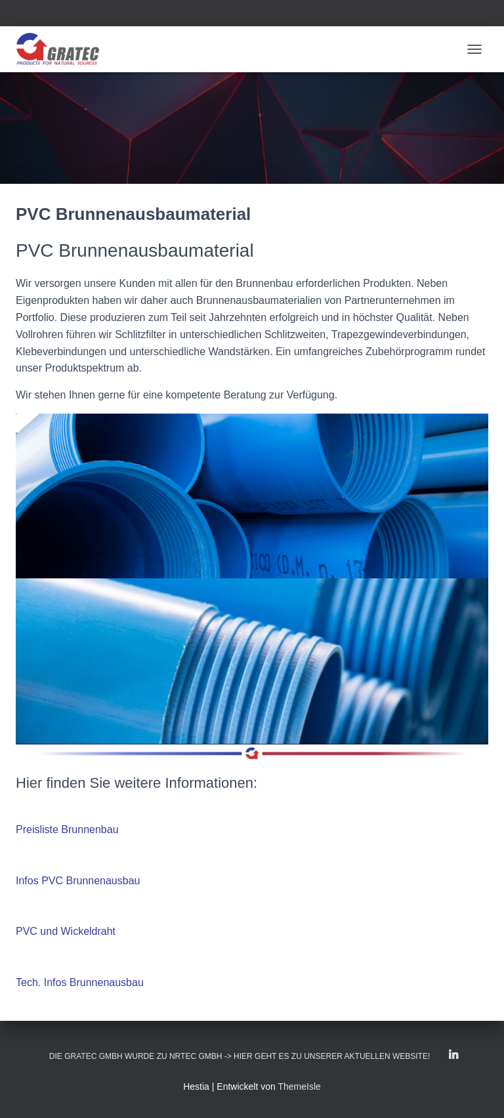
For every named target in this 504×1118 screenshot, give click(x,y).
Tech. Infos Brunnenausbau (80, 982)
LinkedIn (453, 1056)
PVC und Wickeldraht (66, 931)
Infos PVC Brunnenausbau (78, 880)
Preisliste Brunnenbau (67, 829)
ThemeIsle (299, 1086)
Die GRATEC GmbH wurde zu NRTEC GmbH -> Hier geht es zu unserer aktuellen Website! (239, 1056)
